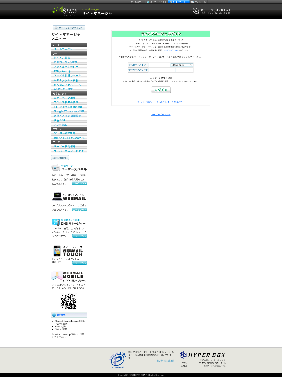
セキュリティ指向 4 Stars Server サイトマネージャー (84, 11)
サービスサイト (137, 2)
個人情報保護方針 (165, 360)
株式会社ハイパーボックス (213, 360)
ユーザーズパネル (156, 2)
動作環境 (61, 315)
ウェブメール (199, 2)
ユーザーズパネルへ (160, 114)
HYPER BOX (139, 375)
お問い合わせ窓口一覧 (215, 366)
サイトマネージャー (179, 2)
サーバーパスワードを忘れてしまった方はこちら (161, 102)
